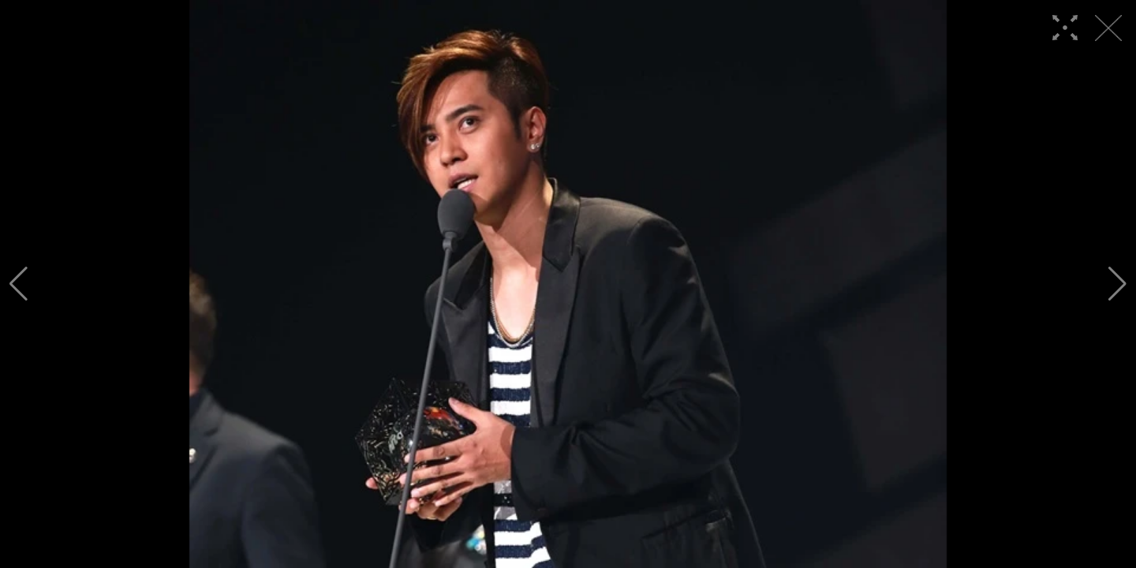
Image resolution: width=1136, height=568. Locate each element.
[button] (18, 284)
